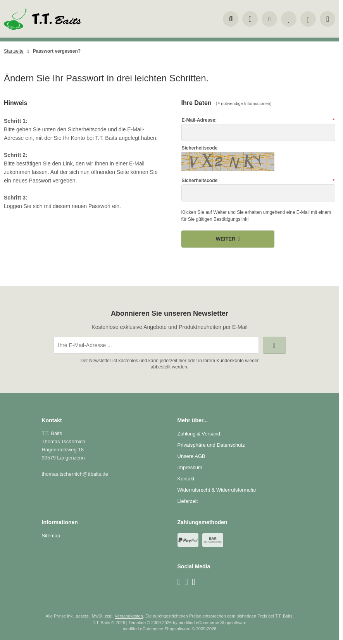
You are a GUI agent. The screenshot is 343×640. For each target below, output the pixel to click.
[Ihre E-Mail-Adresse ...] (156, 345)
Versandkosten (129, 616)
